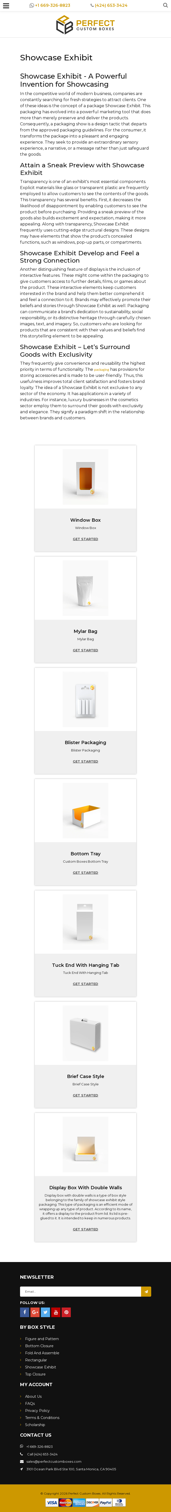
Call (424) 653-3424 (42, 1454)
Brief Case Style (85, 1076)
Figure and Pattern (42, 1339)
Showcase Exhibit (40, 1367)
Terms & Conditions (42, 1417)
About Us (33, 1396)
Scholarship (35, 1425)
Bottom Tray (85, 854)
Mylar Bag (85, 631)
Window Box (85, 520)
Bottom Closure (39, 1346)
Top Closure (35, 1374)
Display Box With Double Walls (85, 1187)
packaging (101, 369)
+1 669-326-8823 (49, 5)
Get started (85, 539)
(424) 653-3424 (109, 5)
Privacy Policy (37, 1410)
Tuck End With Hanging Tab (85, 965)
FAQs (30, 1403)
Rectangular (36, 1360)
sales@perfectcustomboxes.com (53, 1461)
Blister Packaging (85, 742)
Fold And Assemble (42, 1353)
